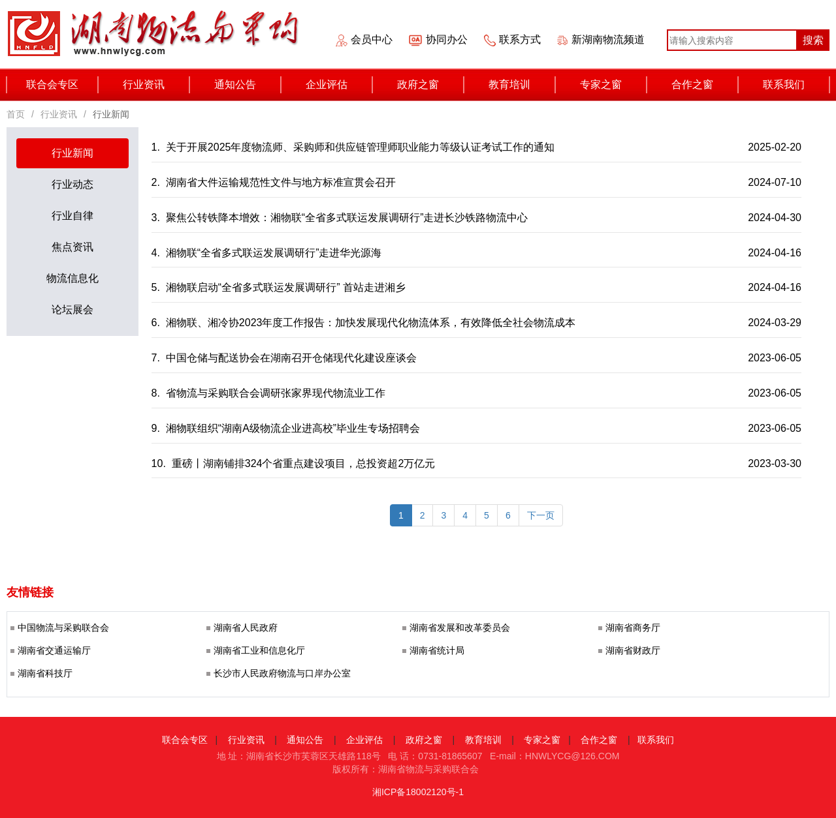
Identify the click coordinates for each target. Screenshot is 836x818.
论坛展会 (72, 309)
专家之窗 (613, 84)
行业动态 (72, 184)
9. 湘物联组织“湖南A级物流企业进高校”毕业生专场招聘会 (287, 428)
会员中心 (372, 39)
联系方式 (520, 39)
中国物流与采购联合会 (63, 628)
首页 (16, 114)
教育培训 (522, 84)
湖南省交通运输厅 (54, 651)
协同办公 (447, 39)
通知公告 (247, 84)
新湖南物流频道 (608, 39)
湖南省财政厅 (632, 651)
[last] (541, 515)
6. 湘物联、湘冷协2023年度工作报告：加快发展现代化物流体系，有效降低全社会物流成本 (365, 322)
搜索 (813, 40)
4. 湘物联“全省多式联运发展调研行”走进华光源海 (268, 252)
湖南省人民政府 (246, 628)
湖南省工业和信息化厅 (259, 651)
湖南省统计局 (437, 651)
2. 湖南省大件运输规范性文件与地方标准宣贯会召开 (275, 182)
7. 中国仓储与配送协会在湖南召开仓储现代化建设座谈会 (286, 357)
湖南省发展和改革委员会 (460, 628)
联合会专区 (62, 84)
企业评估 (339, 84)
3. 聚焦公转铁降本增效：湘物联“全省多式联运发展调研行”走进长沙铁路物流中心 (341, 217)
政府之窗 (430, 84)
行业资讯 (156, 84)
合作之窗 (705, 84)
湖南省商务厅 (632, 628)
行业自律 (72, 215)
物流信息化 (72, 278)
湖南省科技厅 (45, 673)
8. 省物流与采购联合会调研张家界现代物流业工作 (270, 393)
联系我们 (796, 84)
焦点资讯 (72, 246)
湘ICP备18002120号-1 (418, 792)
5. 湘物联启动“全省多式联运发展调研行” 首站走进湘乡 (280, 287)
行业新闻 (72, 153)
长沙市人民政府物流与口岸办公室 (282, 673)
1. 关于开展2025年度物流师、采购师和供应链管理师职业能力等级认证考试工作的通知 (355, 147)
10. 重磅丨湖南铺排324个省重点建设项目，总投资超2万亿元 (295, 463)
